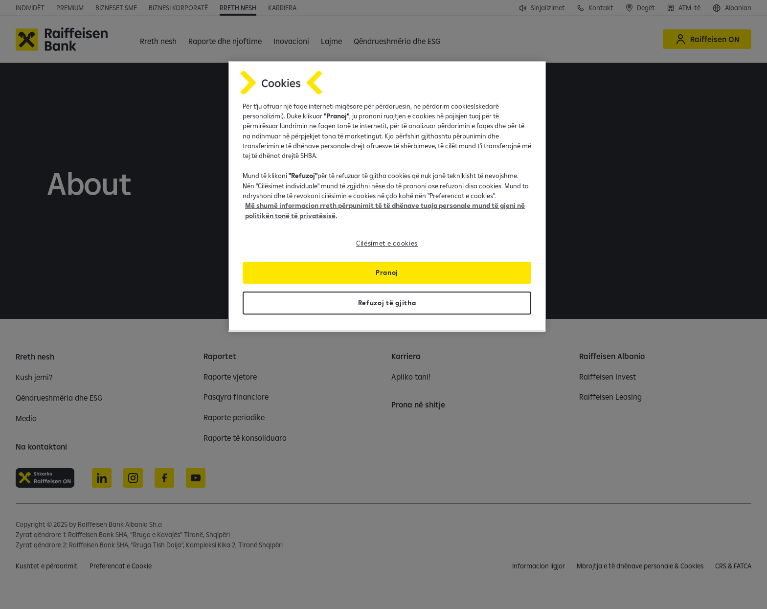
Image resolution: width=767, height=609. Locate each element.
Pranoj (387, 272)
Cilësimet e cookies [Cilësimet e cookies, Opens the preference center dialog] (387, 243)
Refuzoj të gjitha (387, 302)
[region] (387, 196)
